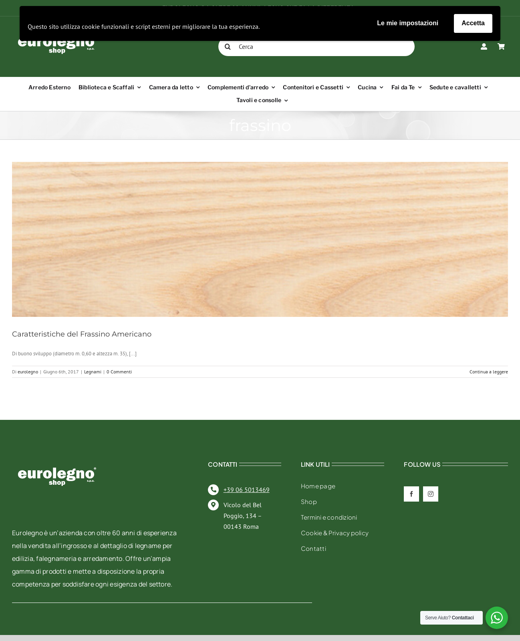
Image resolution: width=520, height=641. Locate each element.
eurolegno (28, 372)
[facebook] (411, 494)
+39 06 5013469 (247, 490)
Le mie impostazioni (407, 23)
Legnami (92, 372)
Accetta (473, 23)
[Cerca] (316, 46)
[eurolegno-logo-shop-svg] (57, 454)
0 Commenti (119, 372)
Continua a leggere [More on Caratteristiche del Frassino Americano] (489, 372)
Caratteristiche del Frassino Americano (81, 334)
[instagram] (430, 494)
